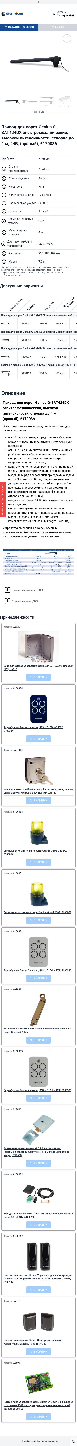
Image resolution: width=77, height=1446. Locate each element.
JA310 (16, 1301)
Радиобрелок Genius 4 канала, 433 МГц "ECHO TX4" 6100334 (33, 729)
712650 (17, 1109)
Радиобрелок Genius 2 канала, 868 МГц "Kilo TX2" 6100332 (37, 970)
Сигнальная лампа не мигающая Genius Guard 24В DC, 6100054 (35, 852)
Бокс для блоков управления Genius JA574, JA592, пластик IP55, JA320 (38, 668)
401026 (17, 989)
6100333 (18, 1051)
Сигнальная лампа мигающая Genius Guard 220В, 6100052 (37, 912)
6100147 (18, 1236)
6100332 (18, 931)
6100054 (18, 811)
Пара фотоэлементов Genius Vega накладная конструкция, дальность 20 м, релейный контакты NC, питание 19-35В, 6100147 (38, 1278)
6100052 (18, 873)
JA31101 (18, 750)
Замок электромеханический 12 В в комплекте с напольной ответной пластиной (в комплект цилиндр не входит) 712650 (36, 1152)
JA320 (16, 626)
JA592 (16, 1362)
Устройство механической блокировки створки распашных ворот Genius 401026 (38, 1030)
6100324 (18, 1174)
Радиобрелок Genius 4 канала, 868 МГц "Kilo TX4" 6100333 (37, 1090)
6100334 (18, 688)
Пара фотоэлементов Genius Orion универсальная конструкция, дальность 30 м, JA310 (32, 1342)
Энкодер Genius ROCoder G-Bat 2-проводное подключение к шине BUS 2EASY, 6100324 (38, 1215)
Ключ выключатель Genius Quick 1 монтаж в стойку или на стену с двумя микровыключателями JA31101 (38, 791)
